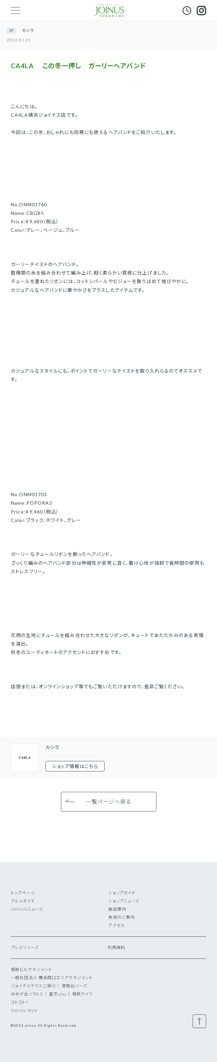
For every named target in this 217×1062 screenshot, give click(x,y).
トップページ (23, 892)
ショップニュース (123, 900)
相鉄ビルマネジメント (31, 969)
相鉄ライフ (82, 993)
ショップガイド (121, 892)
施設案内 (117, 909)
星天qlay (58, 993)
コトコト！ (19, 1002)
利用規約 (116, 947)
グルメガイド (23, 900)
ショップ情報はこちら (75, 766)
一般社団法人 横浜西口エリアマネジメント (52, 977)
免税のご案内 (121, 917)
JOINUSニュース (27, 909)
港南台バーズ (74, 985)
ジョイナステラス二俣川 (33, 985)
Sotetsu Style (24, 1010)
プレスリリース (25, 947)
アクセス (116, 925)
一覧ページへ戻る (108, 801)
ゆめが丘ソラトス (27, 993)
